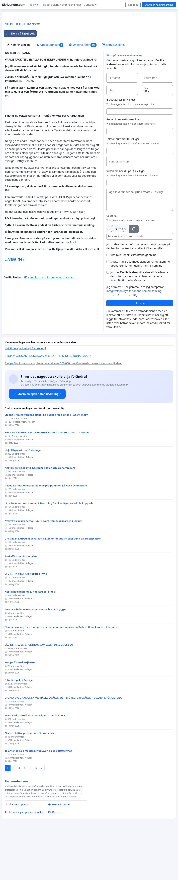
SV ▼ (34, 4)
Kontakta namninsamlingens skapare (49, 324)
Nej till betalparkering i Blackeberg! (25, 395)
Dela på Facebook (19, 80)
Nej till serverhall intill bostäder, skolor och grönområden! (40, 514)
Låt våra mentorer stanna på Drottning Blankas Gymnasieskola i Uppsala (49, 550)
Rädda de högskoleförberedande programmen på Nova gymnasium (46, 532)
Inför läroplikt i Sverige (19, 726)
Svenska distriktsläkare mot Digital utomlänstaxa (35, 762)
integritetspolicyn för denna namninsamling (133, 337)
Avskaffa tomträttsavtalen (21, 603)
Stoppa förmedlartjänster (20, 709)
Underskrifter (83, 91)
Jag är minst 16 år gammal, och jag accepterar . (135, 335)
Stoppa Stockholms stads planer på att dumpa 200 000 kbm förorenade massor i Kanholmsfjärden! (63, 410)
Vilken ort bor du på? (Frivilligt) (125, 218)
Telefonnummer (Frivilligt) (122, 186)
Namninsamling (19, 91)
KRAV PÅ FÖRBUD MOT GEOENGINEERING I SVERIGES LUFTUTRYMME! (47, 479)
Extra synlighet (113, 91)
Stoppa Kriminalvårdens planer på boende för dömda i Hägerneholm (46, 461)
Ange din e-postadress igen (123, 166)
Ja (118, 341)
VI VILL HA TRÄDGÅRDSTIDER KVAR (26, 620)
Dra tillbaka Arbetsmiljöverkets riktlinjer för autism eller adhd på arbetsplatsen (53, 585)
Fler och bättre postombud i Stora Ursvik (29, 779)
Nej (135, 341)
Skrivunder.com (13, 5)
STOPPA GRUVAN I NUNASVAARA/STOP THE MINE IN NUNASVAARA (48, 402)
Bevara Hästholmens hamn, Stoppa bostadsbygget (35, 656)
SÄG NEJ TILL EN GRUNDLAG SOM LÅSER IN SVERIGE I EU (39, 691)
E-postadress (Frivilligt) (120, 146)
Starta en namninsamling (159, 4)
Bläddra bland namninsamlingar (62, 5)
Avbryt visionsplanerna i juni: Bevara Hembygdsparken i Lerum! (43, 567)
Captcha (111, 262)
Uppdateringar (49, 91)
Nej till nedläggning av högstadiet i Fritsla (30, 638)
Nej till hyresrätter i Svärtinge (23, 496)
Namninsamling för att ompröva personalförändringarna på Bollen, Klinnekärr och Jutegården (62, 673)
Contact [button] (89, 5)
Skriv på (140, 350)
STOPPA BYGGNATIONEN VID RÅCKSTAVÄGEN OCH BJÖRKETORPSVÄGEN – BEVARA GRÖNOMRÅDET (64, 744)
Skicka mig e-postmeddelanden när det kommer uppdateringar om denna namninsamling (140, 310)
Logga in (133, 4)
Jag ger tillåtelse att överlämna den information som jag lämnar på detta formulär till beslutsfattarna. (139, 323)
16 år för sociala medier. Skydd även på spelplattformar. (38, 797)
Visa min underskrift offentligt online (133, 301)
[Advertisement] (89, 40)
